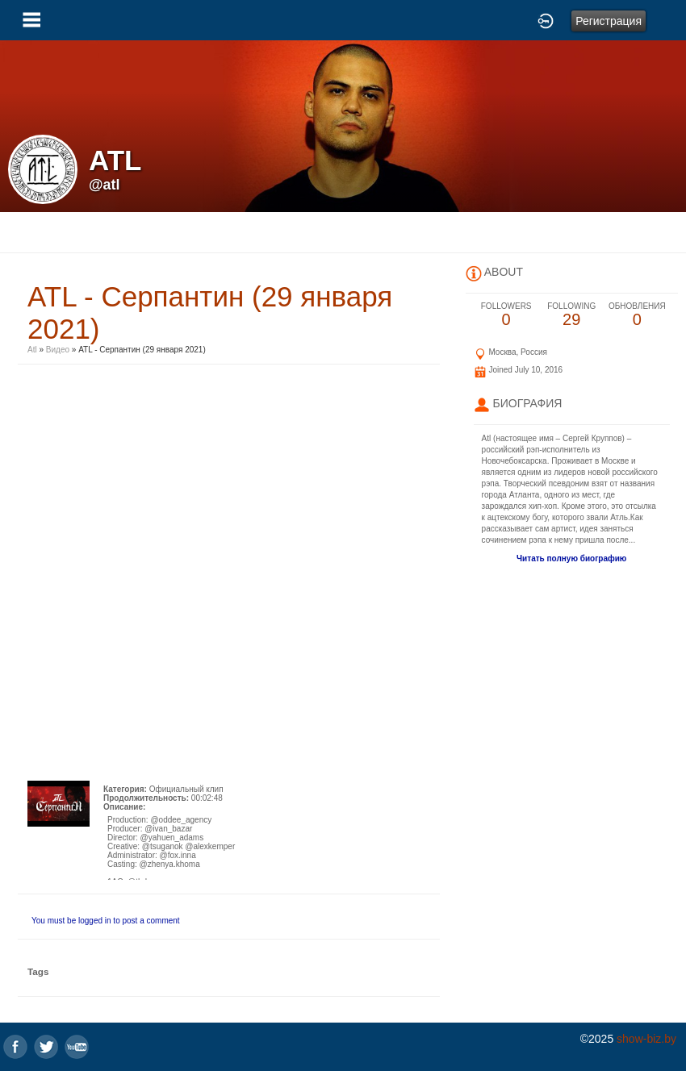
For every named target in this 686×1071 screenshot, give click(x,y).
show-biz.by (646, 1038)
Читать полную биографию (571, 558)
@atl (104, 185)
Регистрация (608, 21)
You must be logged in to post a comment (105, 920)
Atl (33, 349)
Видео (57, 349)
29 (571, 315)
